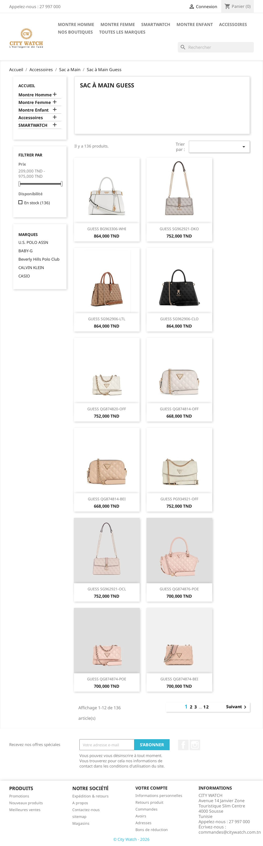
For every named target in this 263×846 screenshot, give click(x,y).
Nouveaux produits (26, 802)
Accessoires (233, 24)
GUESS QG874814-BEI (107, 498)
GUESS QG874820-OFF (106, 408)
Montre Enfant (194, 24)
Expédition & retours (90, 796)
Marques (28, 234)
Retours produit (149, 802)
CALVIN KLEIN (31, 267)
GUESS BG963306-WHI (106, 228)
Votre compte (151, 788)
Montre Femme (117, 24)
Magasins (80, 823)
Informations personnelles (158, 795)
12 (206, 707)
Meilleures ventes (25, 809)
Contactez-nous (86, 809)
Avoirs (140, 815)
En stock (37, 202)
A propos (80, 802)
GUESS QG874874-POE (106, 678)
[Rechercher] (216, 47)
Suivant (237, 707)
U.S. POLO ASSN (33, 242)
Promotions (19, 796)
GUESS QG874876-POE (179, 588)
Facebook (183, 745)
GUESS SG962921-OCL (107, 588)
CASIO (24, 276)
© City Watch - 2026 (131, 839)
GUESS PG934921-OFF (179, 498)
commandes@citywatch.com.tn (230, 832)
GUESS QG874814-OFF (179, 408)
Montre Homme (76, 24)
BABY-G (25, 250)
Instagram (195, 745)
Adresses (143, 822)
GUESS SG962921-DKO (179, 228)
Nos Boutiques (75, 32)
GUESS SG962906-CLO (179, 318)
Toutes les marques (122, 32)
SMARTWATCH (155, 24)
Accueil (26, 85)
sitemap (79, 816)
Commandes (146, 809)
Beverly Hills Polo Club (38, 259)
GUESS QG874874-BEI (179, 678)
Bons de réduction (151, 829)
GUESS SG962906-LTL (106, 318)
